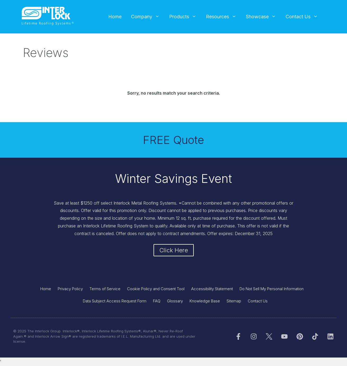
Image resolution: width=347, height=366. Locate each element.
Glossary (175, 300)
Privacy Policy (70, 288)
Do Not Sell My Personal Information (272, 288)
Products (185, 17)
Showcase (263, 17)
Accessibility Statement (212, 288)
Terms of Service (104, 288)
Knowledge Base (205, 300)
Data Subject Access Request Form (114, 300)
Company (147, 17)
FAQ (156, 300)
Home (114, 16)
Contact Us (304, 17)
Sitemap (234, 300)
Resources (223, 17)
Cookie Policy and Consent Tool (155, 288)
